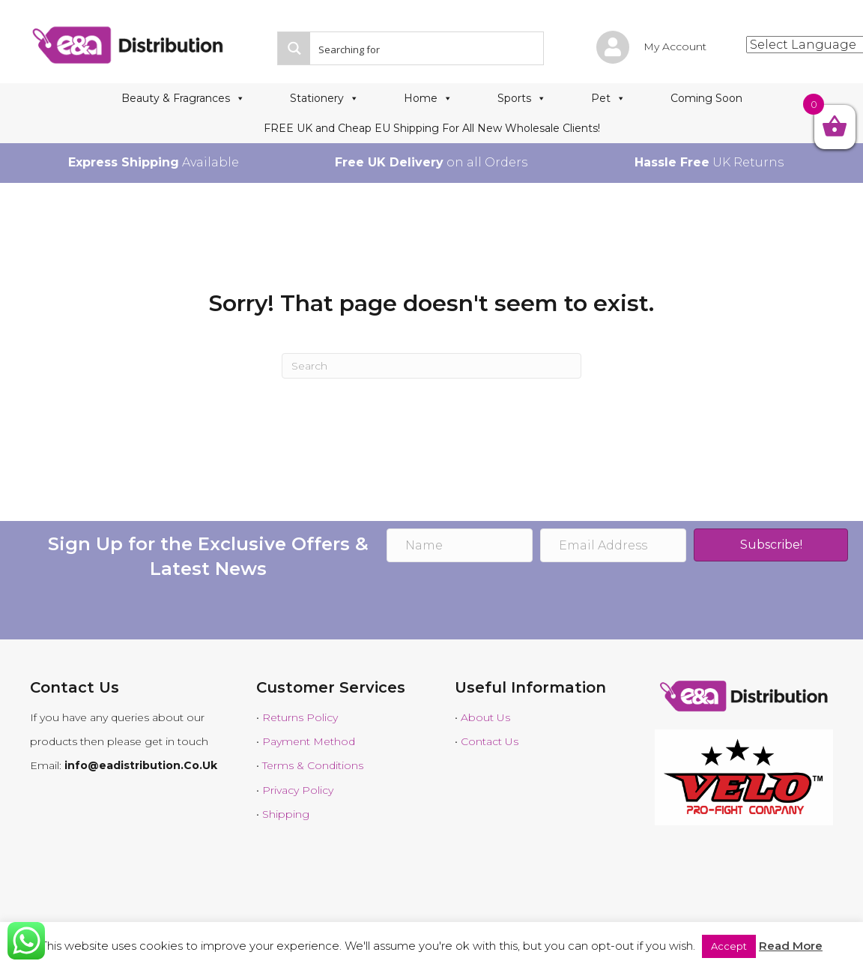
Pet (608, 98)
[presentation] (500, 602)
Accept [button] (729, 946)
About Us (485, 717)
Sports (521, 98)
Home (428, 98)
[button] (770, 544)
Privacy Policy (297, 790)
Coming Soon (706, 98)
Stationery (324, 98)
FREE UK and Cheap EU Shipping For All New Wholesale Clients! (432, 128)
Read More (791, 946)
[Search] (431, 366)
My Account (675, 46)
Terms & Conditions (312, 765)
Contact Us (489, 741)
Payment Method (308, 741)
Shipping (285, 814)
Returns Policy (300, 717)
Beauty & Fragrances (183, 98)
